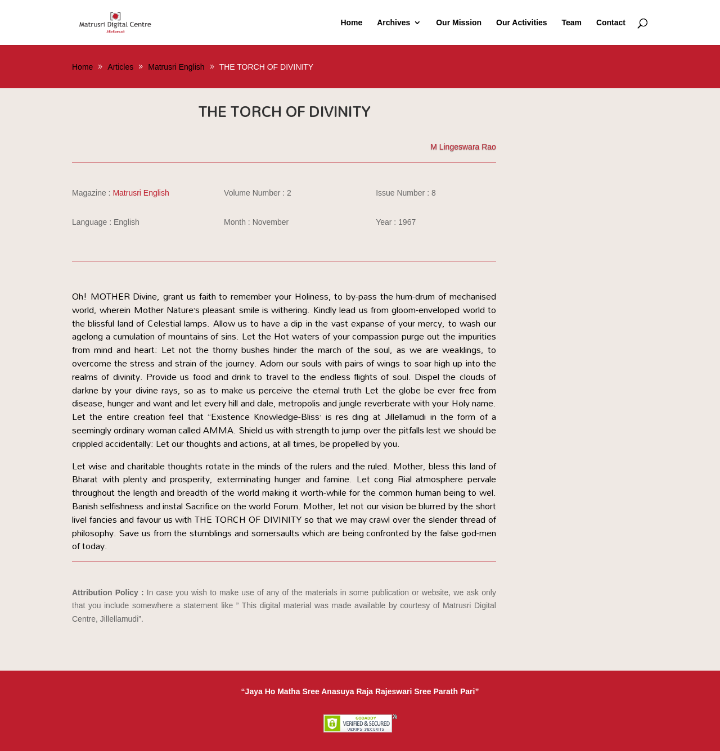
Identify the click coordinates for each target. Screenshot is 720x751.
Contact (611, 23)
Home (351, 23)
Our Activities (521, 23)
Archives (393, 23)
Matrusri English (140, 192)
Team (571, 23)
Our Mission (459, 23)
